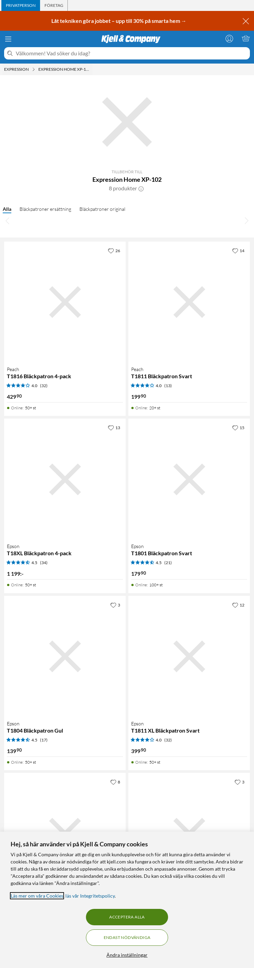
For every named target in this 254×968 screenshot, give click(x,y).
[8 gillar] (115, 782)
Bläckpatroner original (102, 209)
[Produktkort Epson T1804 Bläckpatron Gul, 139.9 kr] (65, 656)
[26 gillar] (114, 250)
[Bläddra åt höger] (246, 220)
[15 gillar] (238, 427)
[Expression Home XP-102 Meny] (91, 69)
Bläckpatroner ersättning (45, 209)
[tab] (20, 5)
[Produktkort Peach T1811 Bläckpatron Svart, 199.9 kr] (189, 302)
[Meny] (8, 39)
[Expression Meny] (33, 69)
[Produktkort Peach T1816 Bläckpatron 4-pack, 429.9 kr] (65, 302)
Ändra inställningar (127, 955)
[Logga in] (229, 38)
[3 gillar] (115, 605)
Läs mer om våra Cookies (37, 896)
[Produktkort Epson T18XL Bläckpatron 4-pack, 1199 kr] (65, 479)
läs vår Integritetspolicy (90, 896)
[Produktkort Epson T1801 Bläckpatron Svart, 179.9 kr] (189, 479)
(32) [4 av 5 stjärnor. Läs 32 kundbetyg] (44, 385)
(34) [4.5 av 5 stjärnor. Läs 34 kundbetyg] (44, 562)
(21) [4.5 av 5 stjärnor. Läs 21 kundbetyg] (168, 562)
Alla (7, 209)
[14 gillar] (238, 250)
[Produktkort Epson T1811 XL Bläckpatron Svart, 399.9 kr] (189, 656)
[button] (141, 188)
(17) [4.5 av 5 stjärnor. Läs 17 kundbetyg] (44, 739)
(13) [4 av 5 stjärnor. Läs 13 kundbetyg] (168, 385)
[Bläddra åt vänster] (7, 220)
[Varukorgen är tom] (246, 38)
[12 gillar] (238, 605)
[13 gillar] (114, 427)
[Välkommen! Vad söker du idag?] (131, 53)
